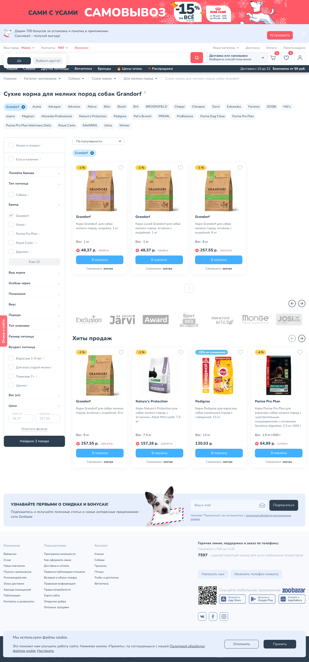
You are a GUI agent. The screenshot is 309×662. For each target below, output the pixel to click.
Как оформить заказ (57, 560)
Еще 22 (34, 262)
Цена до (44, 413)
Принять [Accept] (280, 644)
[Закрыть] (303, 33)
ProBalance (185, 116)
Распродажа (160, 68)
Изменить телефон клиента (256, 574)
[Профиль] (299, 57)
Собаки (29, 68)
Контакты (54, 48)
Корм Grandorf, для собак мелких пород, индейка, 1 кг (97, 226)
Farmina (254, 106)
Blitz (107, 106)
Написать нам (213, 574)
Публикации (12, 595)
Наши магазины (14, 566)
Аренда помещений (17, 590)
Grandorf (15, 107)
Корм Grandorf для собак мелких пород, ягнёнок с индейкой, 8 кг (213, 228)
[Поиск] (123, 57)
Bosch (122, 106)
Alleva (92, 106)
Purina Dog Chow (212, 116)
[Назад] (292, 303)
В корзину (100, 259)
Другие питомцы (55, 68)
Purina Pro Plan (243, 116)
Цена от (17, 413)
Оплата (271, 48)
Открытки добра (55, 601)
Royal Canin (66, 125)
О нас (7, 560)
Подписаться (283, 505)
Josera (10, 116)
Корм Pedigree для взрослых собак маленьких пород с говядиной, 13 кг (216, 412)
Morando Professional (57, 116)
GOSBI (271, 106)
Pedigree (120, 116)
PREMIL (164, 116)
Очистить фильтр (34, 429)
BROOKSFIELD (156, 106)
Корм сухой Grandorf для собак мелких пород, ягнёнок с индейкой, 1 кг (158, 228)
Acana (36, 106)
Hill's (287, 106)
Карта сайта (52, 595)
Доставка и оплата (56, 566)
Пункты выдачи (294, 48)
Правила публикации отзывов (64, 572)
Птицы (99, 572)
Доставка (253, 48)
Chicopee (198, 106)
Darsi (216, 106)
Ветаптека (83, 68)
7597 (203, 555)
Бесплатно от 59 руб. (289, 69)
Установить (280, 35)
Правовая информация (59, 584)
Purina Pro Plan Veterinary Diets (28, 125)
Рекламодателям (15, 577)
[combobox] (98, 141)
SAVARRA (90, 125)
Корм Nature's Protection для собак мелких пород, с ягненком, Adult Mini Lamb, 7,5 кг (158, 415)
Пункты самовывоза (17, 572)
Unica (108, 125)
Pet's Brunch (142, 116)
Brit (136, 106)
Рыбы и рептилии (107, 577)
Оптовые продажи (56, 607)
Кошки (12, 68)
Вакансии (81, 48)
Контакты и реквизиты (19, 601)
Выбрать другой (48, 61)
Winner (124, 125)
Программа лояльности (60, 554)
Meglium (28, 116)
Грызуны (101, 566)
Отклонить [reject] (241, 644)
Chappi (180, 106)
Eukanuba (234, 106)
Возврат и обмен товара (60, 577)
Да (19, 61)
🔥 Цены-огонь (129, 68)
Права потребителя (57, 590)
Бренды (104, 68)
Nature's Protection (92, 116)
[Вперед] (301, 303)
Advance (74, 106)
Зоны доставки (14, 584)
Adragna (54, 106)
